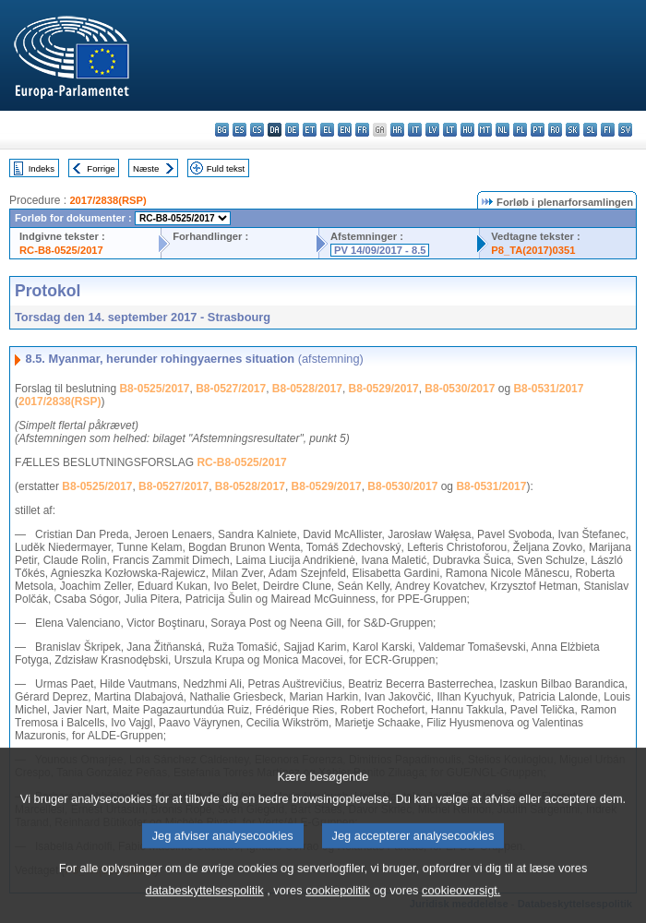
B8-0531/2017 (548, 388)
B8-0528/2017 (307, 388)
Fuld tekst (226, 168)
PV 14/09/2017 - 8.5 (380, 250)
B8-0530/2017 (460, 388)
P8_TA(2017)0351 (533, 250)
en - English (345, 130)
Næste (146, 168)
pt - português (537, 130)
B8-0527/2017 (231, 388)
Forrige (100, 168)
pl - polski (520, 130)
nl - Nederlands (502, 130)
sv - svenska (625, 130)
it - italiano (415, 130)
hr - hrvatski (397, 130)
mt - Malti (485, 130)
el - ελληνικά (327, 130)
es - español (239, 130)
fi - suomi (608, 130)
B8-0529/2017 (384, 388)
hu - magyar (467, 130)
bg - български (222, 130)
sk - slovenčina (573, 130)
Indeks (41, 168)
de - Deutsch (292, 130)
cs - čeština (257, 130)
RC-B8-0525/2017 (61, 250)
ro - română (555, 130)
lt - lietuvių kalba (450, 130)
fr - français (362, 130)
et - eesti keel (310, 130)
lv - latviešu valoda (432, 130)
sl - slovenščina (590, 130)
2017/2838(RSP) (107, 200)
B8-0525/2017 (154, 388)
